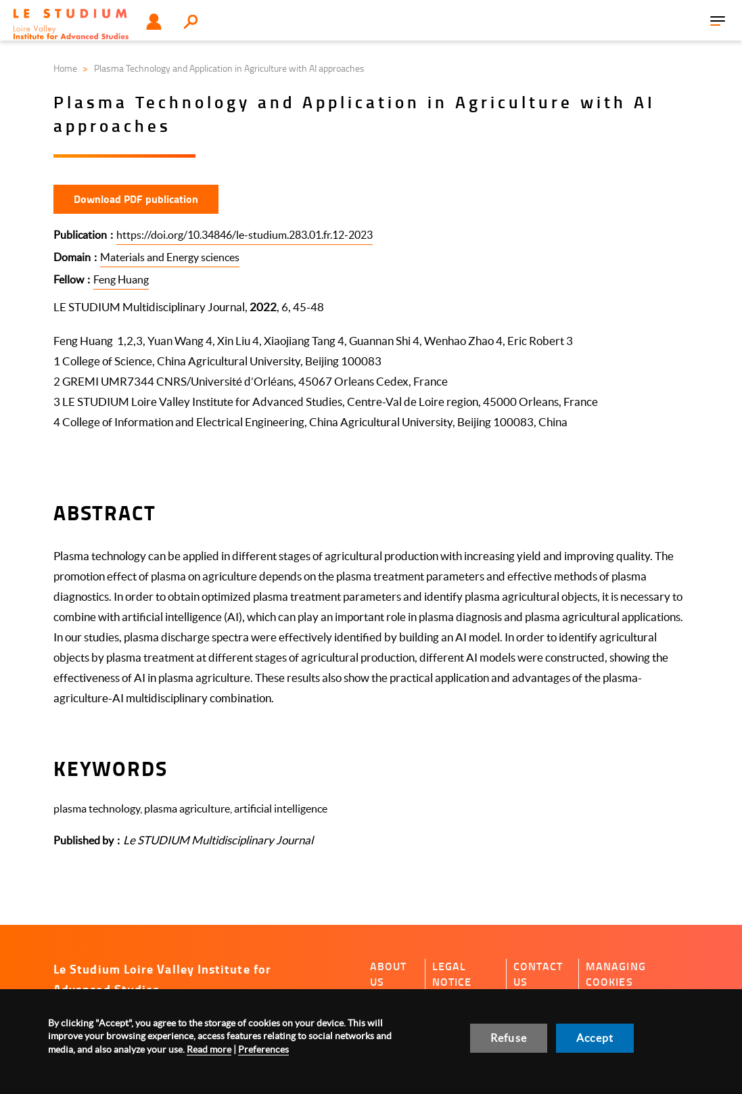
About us (388, 974)
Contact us (538, 974)
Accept (594, 1038)
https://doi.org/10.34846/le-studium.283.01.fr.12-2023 (244, 235)
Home (65, 68)
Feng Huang (121, 279)
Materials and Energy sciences (169, 257)
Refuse (508, 1038)
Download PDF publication (136, 198)
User (154, 22)
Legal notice (452, 974)
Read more (209, 1049)
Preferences (263, 1049)
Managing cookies (616, 974)
